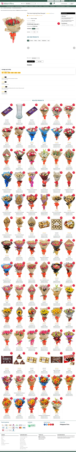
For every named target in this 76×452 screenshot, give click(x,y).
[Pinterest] (51, 424)
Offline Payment (22, 440)
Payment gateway (4, 422)
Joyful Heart (57, 347)
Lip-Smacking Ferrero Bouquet (19, 212)
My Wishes (44, 302)
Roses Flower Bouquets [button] (11, 6)
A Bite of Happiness (19, 302)
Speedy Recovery (6, 325)
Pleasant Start (19, 325)
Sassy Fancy (32, 415)
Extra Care (69, 325)
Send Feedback (42, 436)
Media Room (3, 440)
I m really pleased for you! (57, 144)
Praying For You (32, 302)
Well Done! (69, 121)
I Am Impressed (7, 167)
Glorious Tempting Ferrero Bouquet (32, 212)
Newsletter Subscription (5, 443)
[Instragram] (49, 424)
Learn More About (23, 434)
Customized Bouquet (64, 3)
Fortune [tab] (31, 40)
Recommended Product (24, 447)
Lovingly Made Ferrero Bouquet (69, 189)
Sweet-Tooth (19, 189)
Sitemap (2, 441)
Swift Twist (69, 302)
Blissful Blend (57, 257)
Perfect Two (57, 415)
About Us (2, 436)
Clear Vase (19, 121)
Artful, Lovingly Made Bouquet (44, 280)
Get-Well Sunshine (69, 347)
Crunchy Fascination (19, 257)
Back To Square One (19, 347)
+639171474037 (43, 437)
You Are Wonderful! (69, 167)
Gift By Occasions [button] (46, 6)
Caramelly (69, 257)
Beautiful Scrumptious (31, 280)
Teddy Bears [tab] (44, 40)
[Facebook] (45, 424)
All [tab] (28, 40)
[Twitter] (47, 424)
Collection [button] (68, 6)
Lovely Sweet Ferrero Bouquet (6, 212)
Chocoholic (31, 234)
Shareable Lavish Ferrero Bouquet (32, 189)
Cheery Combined (31, 257)
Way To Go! (7, 144)
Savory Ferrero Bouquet (44, 189)
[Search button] (51, 3)
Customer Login (22, 438)
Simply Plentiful (7, 415)
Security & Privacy (23, 443)
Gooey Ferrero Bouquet (44, 212)
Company (3, 434)
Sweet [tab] (39, 40)
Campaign (21, 445)
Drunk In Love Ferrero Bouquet (56, 212)
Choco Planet (7, 121)
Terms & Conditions (23, 444)
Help (74, 0)
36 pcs (34, 28)
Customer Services (61, 434)
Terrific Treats (57, 234)
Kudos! (32, 144)
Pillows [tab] (35, 40)
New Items (62, 0)
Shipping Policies (22, 441)
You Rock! (56, 167)
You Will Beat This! (32, 325)
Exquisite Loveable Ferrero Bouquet (69, 212)
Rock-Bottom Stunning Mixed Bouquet (44, 415)
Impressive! (44, 144)
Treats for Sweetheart (44, 234)
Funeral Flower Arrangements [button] (61, 6)
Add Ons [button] (41, 6)
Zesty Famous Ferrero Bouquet (7, 189)
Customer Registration (23, 436)
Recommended (51, 0)
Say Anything (19, 415)
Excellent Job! (32, 167)
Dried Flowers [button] (52, 6)
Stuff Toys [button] (36, 6)
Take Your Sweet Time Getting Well (32, 347)
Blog (2, 438)
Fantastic (19, 167)
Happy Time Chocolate (56, 370)
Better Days (7, 347)
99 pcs (37, 28)
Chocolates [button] (26, 6)
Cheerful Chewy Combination (44, 257)
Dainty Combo (7, 257)
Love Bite (69, 370)
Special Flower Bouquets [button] (19, 6)
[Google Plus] (53, 424)
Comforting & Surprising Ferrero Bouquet (7, 235)
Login (66, 0)
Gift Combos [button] (31, 6)
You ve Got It (44, 167)
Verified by (30, 422)
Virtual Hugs (44, 325)
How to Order (22, 439)
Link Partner (3, 444)
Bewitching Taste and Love (7, 280)
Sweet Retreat (19, 370)
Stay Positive (57, 325)
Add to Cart (30, 61)
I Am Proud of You (56, 121)
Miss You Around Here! (44, 347)
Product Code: (31, 20)
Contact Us (41, 434)
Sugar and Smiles (31, 121)
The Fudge (31, 370)
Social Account (47, 422)
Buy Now (39, 61)
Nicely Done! (19, 144)
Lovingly (57, 302)
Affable (7, 302)
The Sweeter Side (69, 234)
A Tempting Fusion (69, 280)
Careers (2, 439)
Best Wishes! (44, 121)
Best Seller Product (57, 0)
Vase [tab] (48, 40)
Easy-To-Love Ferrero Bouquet (19, 234)
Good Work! (69, 144)
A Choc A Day (7, 370)
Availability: (31, 18)
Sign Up (70, 0)
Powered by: (62, 422)
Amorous (56, 280)
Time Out (44, 370)
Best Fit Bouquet (19, 280)
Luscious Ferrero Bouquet (57, 189)
